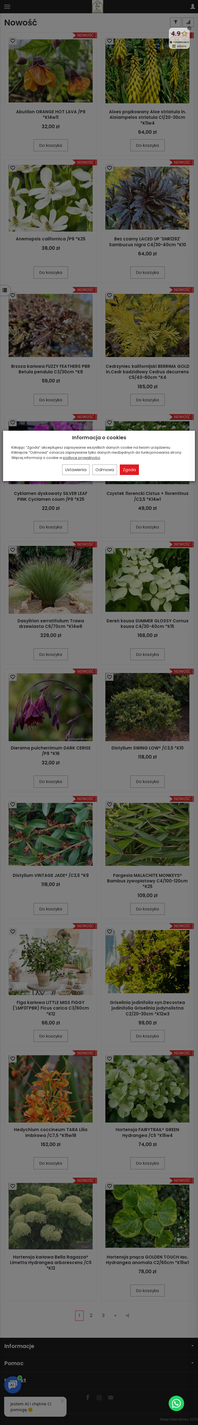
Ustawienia (76, 470)
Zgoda (129, 470)
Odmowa (104, 470)
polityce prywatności (81, 457)
